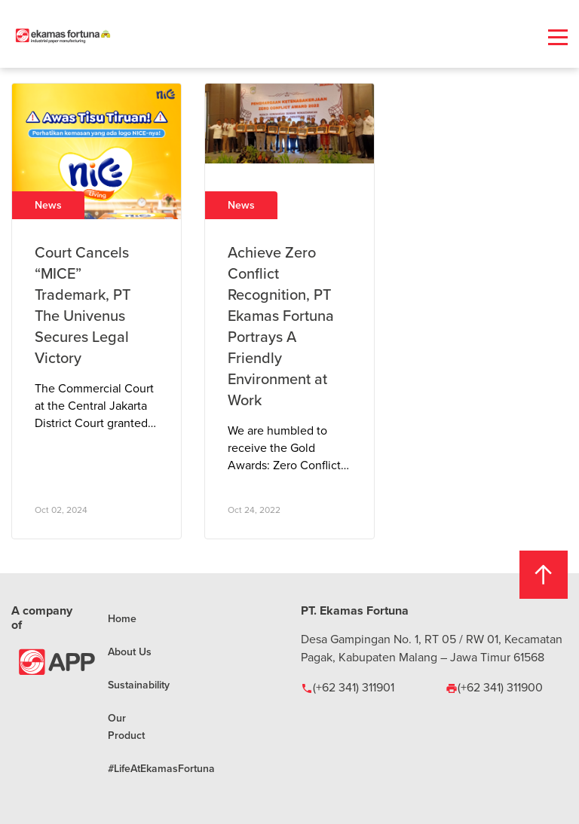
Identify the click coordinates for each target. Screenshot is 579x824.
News (48, 204)
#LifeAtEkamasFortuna (161, 768)
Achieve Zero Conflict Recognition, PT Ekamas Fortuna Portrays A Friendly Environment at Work (281, 325)
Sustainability (139, 684)
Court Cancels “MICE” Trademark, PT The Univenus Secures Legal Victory (82, 304)
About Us (130, 651)
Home (122, 618)
